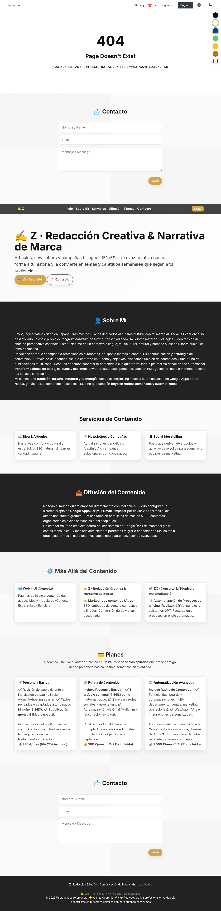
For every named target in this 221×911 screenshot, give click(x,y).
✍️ (20, 208)
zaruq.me (14, 5)
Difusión (115, 208)
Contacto (144, 208)
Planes (129, 208)
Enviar (155, 181)
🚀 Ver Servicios (30, 279)
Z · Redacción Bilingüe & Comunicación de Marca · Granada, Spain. (110, 884)
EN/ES (197, 209)
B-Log (139, 5)
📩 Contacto (60, 279)
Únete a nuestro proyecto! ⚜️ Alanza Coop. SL (85, 897)
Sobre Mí (82, 208)
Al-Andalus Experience (183, 334)
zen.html (135, 893)
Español (167, 5)
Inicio (69, 208)
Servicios (99, 208)
